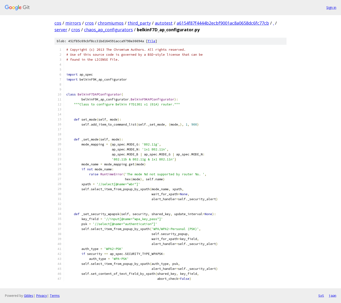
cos (57, 23)
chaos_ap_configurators (108, 29)
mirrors (73, 23)
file (151, 41)
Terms (55, 295)
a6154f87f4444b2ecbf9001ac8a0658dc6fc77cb (223, 23)
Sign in (331, 7)
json (332, 295)
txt (321, 295)
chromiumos (111, 23)
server (60, 29)
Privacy (41, 295)
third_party (139, 23)
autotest (164, 23)
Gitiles (28, 295)
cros (89, 23)
